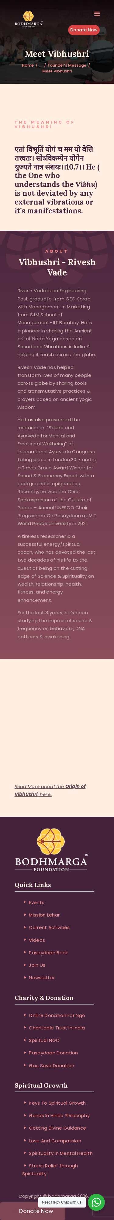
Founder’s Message (67, 65)
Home (28, 65)
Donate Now (84, 30)
